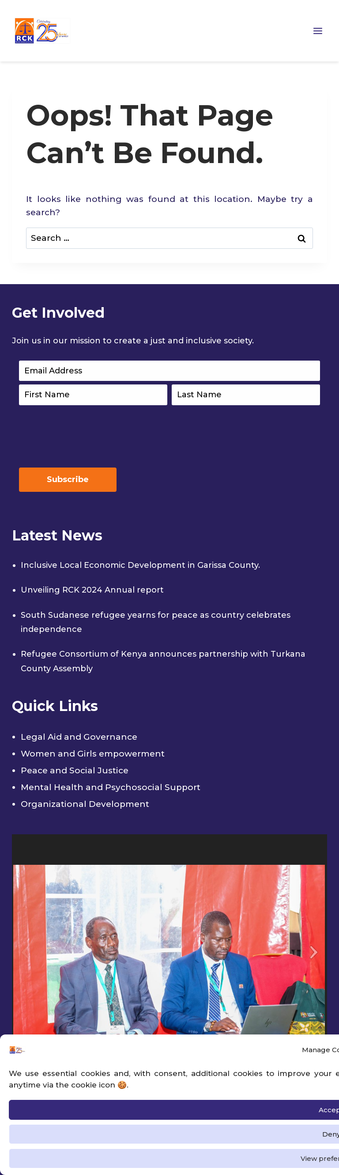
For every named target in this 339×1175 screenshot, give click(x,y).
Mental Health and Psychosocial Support (110, 787)
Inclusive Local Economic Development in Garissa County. (140, 565)
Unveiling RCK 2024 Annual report (92, 590)
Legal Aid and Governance (79, 737)
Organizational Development (85, 804)
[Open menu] (318, 30)
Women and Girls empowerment (93, 754)
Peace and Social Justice (74, 770)
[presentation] (86, 434)
